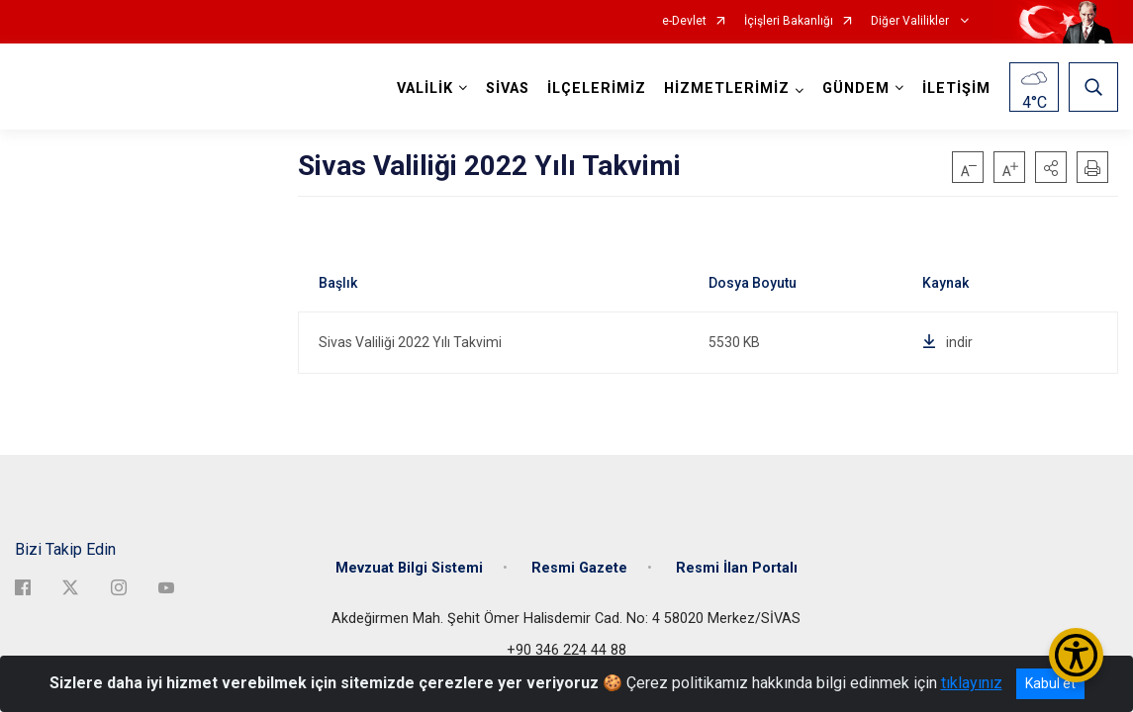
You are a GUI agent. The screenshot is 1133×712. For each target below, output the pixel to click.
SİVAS (507, 88)
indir (947, 342)
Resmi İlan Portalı (737, 566)
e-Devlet (684, 21)
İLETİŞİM (956, 88)
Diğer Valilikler (911, 21)
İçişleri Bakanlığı (788, 21)
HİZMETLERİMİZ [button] (727, 88)
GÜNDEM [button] (856, 88)
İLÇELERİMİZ (596, 88)
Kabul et (1050, 683)
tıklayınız (971, 682)
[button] (1051, 167)
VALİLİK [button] (425, 88)
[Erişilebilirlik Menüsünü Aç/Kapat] (1076, 655)
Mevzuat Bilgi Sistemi (409, 566)
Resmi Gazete (579, 566)
